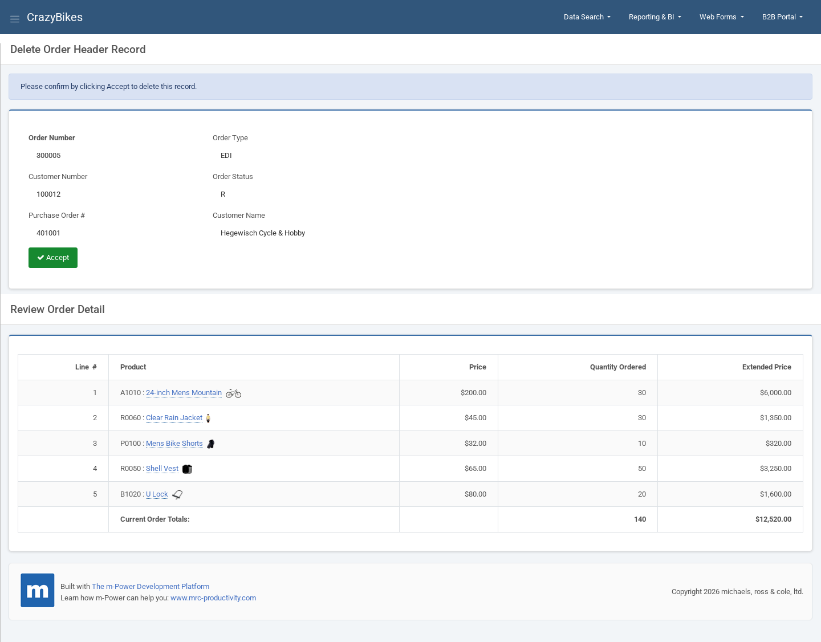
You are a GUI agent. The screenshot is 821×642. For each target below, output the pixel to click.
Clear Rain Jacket (174, 417)
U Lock (157, 494)
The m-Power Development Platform (150, 586)
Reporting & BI (652, 17)
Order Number (52, 137)
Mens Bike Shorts (174, 443)
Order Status (233, 176)
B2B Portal (780, 17)
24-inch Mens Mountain (184, 392)
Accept (53, 257)
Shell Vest (162, 468)
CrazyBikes (55, 17)
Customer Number (58, 176)
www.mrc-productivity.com (213, 598)
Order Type (230, 137)
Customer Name (239, 215)
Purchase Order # (57, 215)
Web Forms (719, 17)
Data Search (584, 17)
